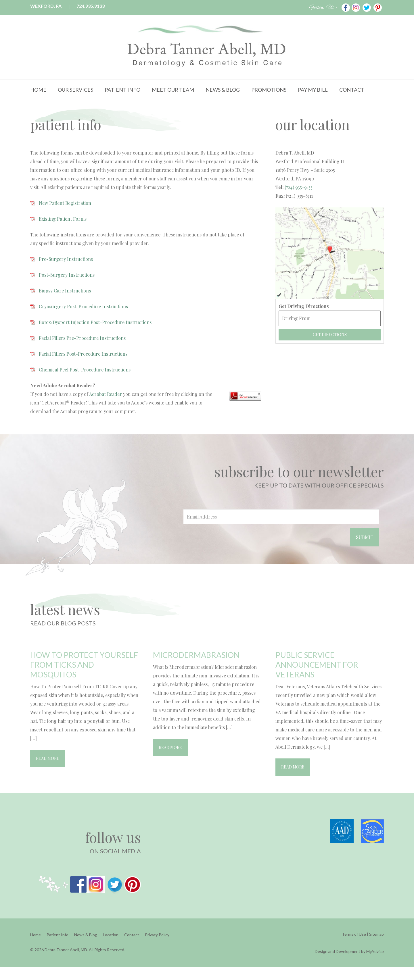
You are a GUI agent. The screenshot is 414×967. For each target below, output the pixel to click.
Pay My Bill (313, 89)
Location (110, 934)
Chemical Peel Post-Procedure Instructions (85, 370)
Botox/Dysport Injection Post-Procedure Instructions (95, 322)
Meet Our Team (173, 89)
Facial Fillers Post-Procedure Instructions (83, 354)
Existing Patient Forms (63, 219)
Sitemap (376, 934)
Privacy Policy (157, 934)
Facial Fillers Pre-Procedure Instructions (82, 338)
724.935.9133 (90, 6)
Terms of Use (354, 934)
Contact (351, 89)
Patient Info (122, 89)
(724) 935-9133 (298, 187)
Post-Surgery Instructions (67, 275)
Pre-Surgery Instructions (66, 259)
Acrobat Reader (105, 394)
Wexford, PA (46, 6)
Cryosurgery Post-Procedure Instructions (83, 306)
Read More (47, 758)
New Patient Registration (65, 203)
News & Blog (223, 89)
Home (38, 89)
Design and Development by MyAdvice (349, 951)
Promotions (268, 89)
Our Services (75, 89)
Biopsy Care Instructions (65, 291)
